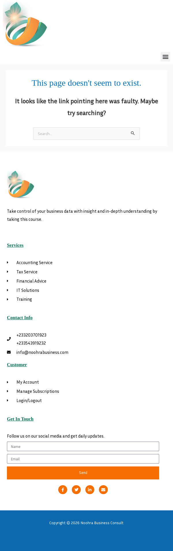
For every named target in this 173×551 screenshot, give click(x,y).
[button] (165, 56)
